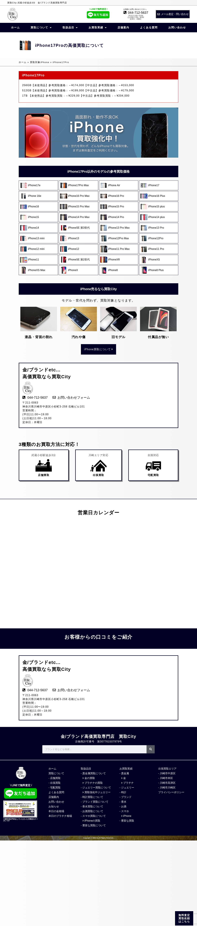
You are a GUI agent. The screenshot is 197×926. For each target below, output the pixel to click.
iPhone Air (115, 185)
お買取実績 (98, 28)
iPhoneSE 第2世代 (79, 259)
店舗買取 (43, 475)
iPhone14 (34, 227)
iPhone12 (73, 249)
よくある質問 (149, 27)
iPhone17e (34, 185)
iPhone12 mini (36, 249)
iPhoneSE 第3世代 (79, 227)
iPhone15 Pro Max (79, 206)
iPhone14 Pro (116, 217)
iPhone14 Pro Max (79, 217)
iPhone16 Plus (156, 196)
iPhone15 (33, 217)
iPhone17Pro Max (78, 185)
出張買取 (98, 475)
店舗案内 (123, 27)
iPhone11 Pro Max (119, 249)
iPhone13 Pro (156, 227)
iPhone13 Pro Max (119, 227)
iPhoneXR (114, 259)
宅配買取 (153, 475)
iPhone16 (33, 206)
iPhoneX (73, 270)
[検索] (151, 749)
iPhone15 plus (157, 206)
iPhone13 (73, 238)
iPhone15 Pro (116, 206)
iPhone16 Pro (116, 196)
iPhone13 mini (36, 238)
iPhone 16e (34, 196)
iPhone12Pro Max (118, 238)
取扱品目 (70, 28)
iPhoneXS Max (36, 270)
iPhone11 (33, 259)
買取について (41, 28)
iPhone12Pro (155, 238)
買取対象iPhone (39, 62)
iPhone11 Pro (156, 249)
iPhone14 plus (157, 217)
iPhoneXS (154, 259)
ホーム (15, 27)
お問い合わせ (177, 27)
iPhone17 (153, 185)
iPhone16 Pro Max (79, 196)
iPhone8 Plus (156, 270)
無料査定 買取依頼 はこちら (184, 919)
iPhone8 (113, 270)
